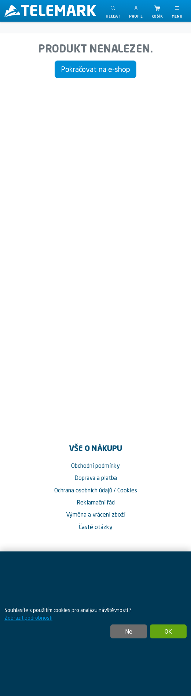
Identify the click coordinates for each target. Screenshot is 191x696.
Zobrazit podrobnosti (28, 618)
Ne (128, 631)
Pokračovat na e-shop (95, 69)
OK (168, 631)
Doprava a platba (95, 477)
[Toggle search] (113, 10)
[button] (136, 10)
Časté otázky (96, 527)
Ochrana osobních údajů (83, 490)
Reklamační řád (96, 502)
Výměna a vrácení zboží (95, 514)
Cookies (127, 490)
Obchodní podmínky (95, 465)
